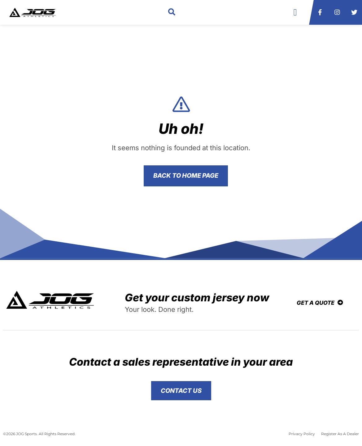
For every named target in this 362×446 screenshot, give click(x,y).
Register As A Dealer (340, 433)
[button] (172, 12)
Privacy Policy (302, 433)
